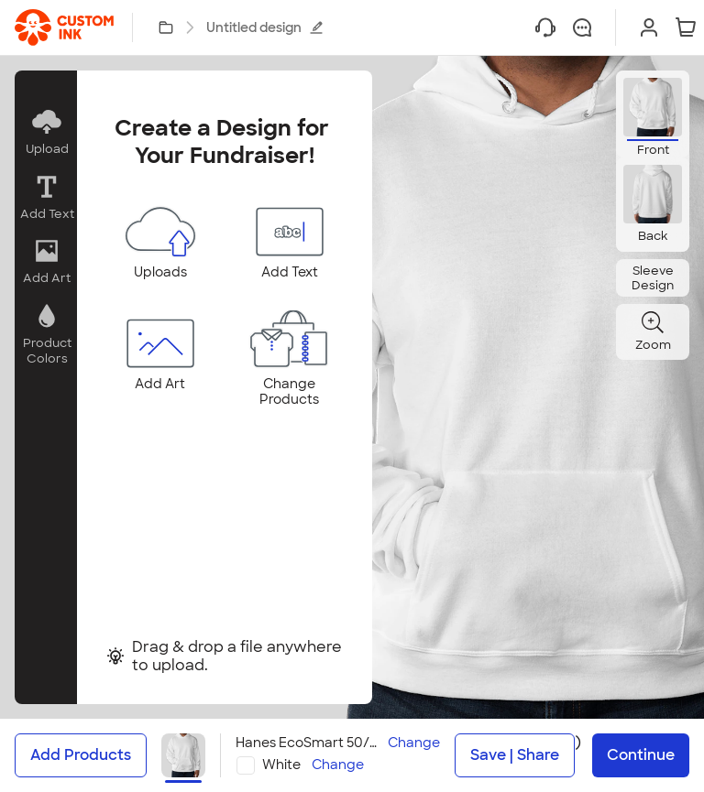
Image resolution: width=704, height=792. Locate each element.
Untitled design (265, 27)
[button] (46, 132)
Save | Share (514, 755)
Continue (641, 755)
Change (414, 743)
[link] (64, 27)
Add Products (80, 755)
